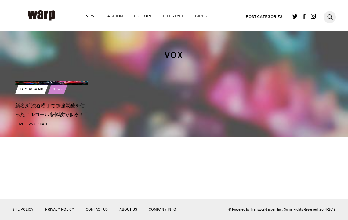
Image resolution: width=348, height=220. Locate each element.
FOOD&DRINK (31, 140)
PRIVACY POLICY (59, 209)
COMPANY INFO (162, 209)
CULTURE (143, 16)
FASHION (114, 16)
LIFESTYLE (173, 16)
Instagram (313, 16)
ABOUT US (128, 209)
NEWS (58, 140)
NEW (90, 16)
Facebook (304, 16)
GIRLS (201, 16)
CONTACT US (97, 209)
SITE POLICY (23, 209)
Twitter (295, 16)
